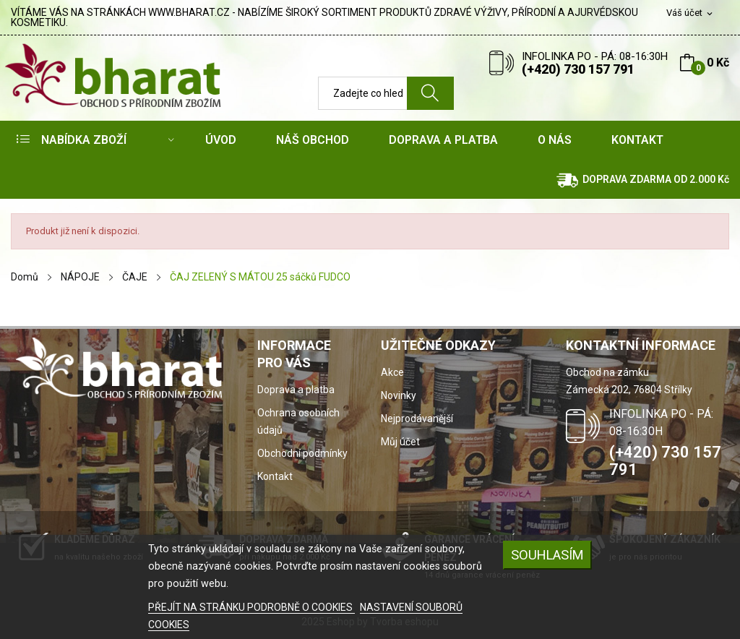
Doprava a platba (296, 389)
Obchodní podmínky (302, 453)
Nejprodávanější (417, 418)
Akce (392, 372)
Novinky (398, 395)
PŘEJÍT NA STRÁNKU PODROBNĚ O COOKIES (251, 607)
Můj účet (400, 441)
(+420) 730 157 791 (578, 69)
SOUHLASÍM (547, 554)
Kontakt (275, 476)
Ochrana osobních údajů (298, 421)
